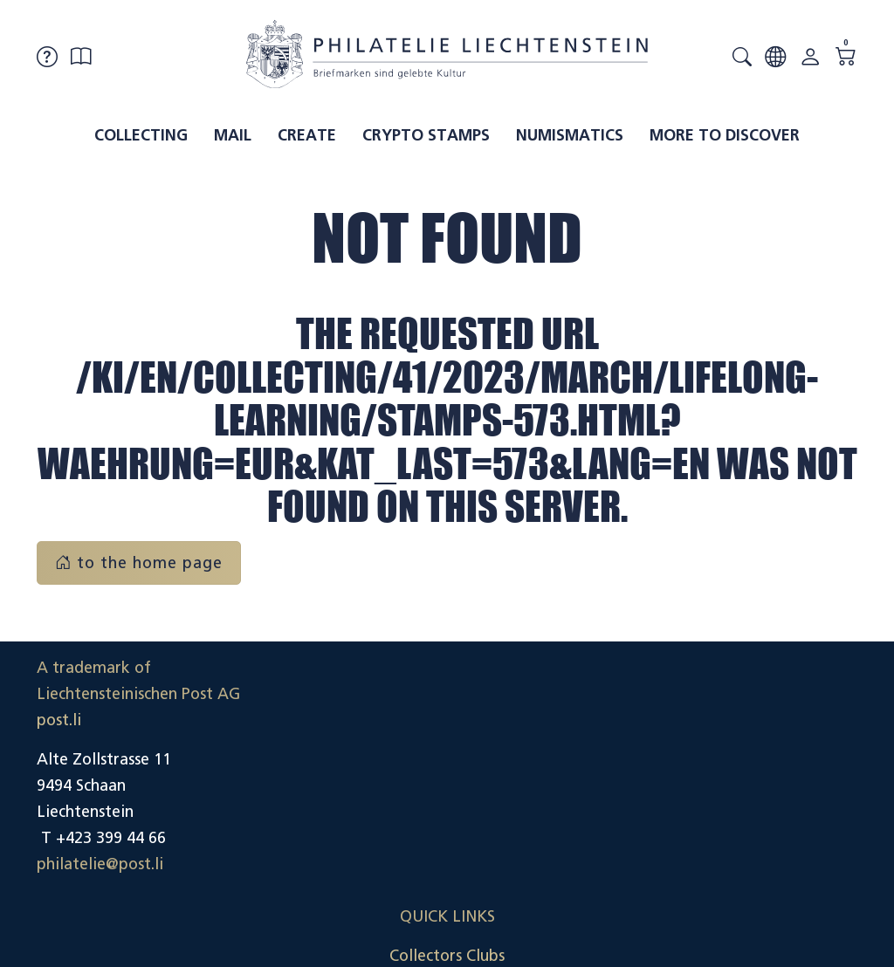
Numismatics (569, 135)
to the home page (139, 563)
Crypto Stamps (426, 135)
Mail (232, 135)
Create (307, 135)
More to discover (725, 135)
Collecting (141, 135)
